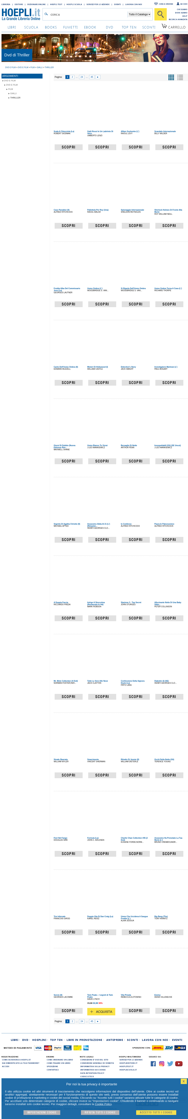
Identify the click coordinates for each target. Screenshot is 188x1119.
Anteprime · (115, 1040)
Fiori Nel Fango (60, 838)
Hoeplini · (40, 1040)
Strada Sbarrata (61, 759)
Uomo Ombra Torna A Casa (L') (168, 288)
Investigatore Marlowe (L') (165, 367)
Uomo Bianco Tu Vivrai (97, 445)
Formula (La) (93, 838)
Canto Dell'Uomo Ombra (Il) (66, 367)
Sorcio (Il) (58, 995)
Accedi (183, 4)
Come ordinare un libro (60, 1060)
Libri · (15, 1040)
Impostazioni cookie (42, 1112)
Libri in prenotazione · (85, 1040)
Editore (19, 4)
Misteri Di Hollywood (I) (97, 367)
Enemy (157, 995)
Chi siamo (182, 9)
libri (12, 27)
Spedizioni (52, 1066)
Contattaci (53, 1070)
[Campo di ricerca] (89, 14)
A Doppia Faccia (61, 602)
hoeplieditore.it (128, 1063)
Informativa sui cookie (93, 1070)
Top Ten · (57, 1040)
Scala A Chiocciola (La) (64, 131)
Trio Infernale (59, 916)
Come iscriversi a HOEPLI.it (16, 1060)
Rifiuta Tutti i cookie (100, 1112)
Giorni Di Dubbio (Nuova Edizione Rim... (64, 446)
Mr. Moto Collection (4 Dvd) (66, 681)
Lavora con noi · (156, 1040)
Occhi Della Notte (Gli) (164, 759)
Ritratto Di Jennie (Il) (130, 759)
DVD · (26, 1040)
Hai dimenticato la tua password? (20, 1063)
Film (10, 89)
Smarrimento (93, 759)
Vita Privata (126, 995)
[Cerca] (160, 14)
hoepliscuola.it (128, 1070)
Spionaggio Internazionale (132, 210)
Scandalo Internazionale (165, 131)
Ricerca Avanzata (178, 19)
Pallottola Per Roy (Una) (98, 210)
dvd (109, 27)
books (51, 27)
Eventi (117, 4)
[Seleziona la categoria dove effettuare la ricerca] (139, 14)
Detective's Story (128, 367)
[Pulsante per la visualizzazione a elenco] (180, 77)
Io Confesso (126, 524)
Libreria (5, 4)
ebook (90, 27)
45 (92, 77)
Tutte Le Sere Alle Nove (97, 681)
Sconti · (133, 1040)
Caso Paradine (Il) (61, 210)
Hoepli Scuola (74, 4)
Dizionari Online (36, 4)
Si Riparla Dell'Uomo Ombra (133, 288)
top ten (129, 27)
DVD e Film (10, 80)
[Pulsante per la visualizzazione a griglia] (171, 77)
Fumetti (70, 27)
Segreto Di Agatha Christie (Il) (67, 524)
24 (82, 77)
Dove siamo (181, 13)
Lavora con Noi (133, 4)
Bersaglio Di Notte (129, 445)
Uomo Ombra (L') (94, 288)
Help (184, 16)
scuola (31, 27)
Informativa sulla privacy (94, 1066)
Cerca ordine (166, 4)
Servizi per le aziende (98, 4)
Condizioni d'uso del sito (94, 1060)
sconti (149, 27)
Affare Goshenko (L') (130, 131)
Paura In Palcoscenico (164, 524)
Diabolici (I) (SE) (161, 681)
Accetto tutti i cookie (156, 1112)
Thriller (15, 98)
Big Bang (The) (161, 916)
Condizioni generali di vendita (97, 1063)
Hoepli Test (56, 4)
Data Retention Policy (92, 1073)
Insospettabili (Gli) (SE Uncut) (167, 445)
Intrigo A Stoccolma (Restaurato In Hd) (96, 603)
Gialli (13, 93)
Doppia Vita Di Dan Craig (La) (100, 916)
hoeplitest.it (127, 1066)
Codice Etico (87, 1076)
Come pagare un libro (58, 1063)
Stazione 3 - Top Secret (131, 602)
